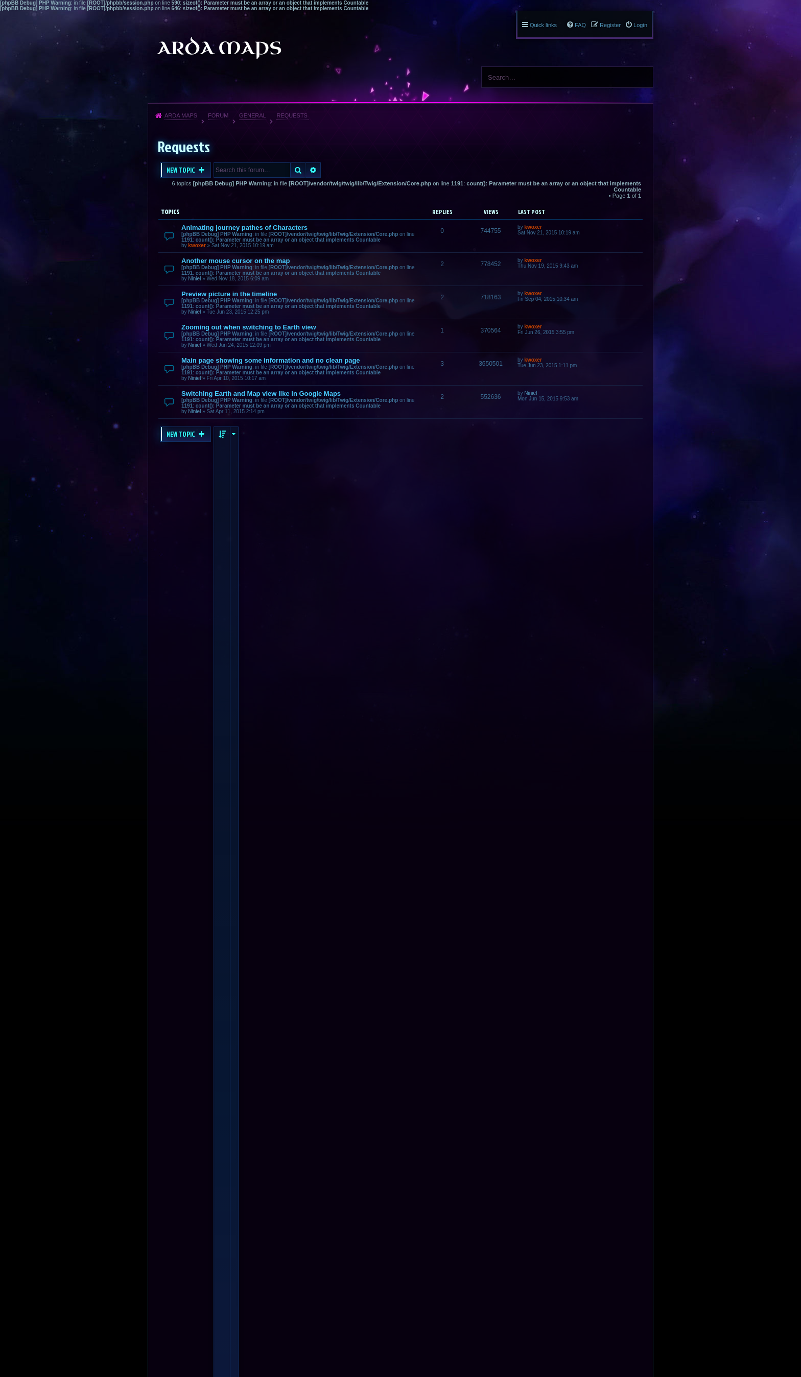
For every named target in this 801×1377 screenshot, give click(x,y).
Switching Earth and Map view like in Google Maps (261, 393)
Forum (218, 115)
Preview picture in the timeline (229, 294)
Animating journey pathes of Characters (244, 227)
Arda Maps (180, 115)
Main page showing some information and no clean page (270, 360)
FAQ (580, 25)
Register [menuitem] (610, 25)
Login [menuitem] (640, 25)
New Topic (181, 170)
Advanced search (313, 170)
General (252, 115)
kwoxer (196, 245)
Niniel (194, 278)
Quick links (543, 25)
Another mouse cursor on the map (235, 261)
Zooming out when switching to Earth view (248, 327)
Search (641, 77)
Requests (292, 115)
